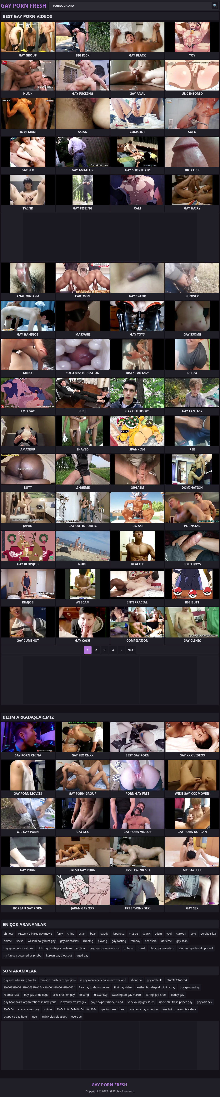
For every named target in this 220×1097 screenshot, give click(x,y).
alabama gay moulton (144, 1009)
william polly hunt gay (41, 941)
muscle (133, 933)
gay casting (119, 941)
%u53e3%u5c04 (177, 980)
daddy (104, 933)
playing (102, 941)
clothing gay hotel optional (196, 948)
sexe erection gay (64, 994)
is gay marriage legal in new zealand (103, 980)
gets (35, 1016)
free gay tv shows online (94, 987)
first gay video (123, 987)
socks (19, 941)
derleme (166, 941)
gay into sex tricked (113, 1009)
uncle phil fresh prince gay (175, 1002)
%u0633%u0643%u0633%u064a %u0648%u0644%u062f (39, 987)
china (70, 933)
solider (48, 1009)
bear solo (151, 941)
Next (131, 650)
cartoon (181, 933)
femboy (135, 941)
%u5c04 (9, 1009)
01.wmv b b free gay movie (35, 933)
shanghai (136, 980)
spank (146, 933)
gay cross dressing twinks (20, 980)
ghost (141, 948)
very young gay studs (141, 1002)
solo (193, 933)
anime (8, 941)
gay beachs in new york (104, 948)
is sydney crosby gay (73, 1002)
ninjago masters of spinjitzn (58, 980)
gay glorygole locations (18, 948)
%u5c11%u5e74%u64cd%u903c (76, 1009)
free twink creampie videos (179, 1009)
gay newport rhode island (107, 1002)
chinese (8, 933)
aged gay (82, 955)
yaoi (169, 933)
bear (93, 933)
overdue (76, 1016)
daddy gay (177, 994)
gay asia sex (204, 1002)
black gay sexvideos (162, 948)
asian (82, 933)
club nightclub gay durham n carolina (61, 948)
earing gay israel (156, 994)
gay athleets (154, 980)
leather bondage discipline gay (156, 987)
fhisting (84, 994)
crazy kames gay (28, 1009)
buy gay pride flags (36, 994)
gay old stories (69, 941)
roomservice (11, 994)
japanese (118, 933)
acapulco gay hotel (16, 1016)
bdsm (158, 933)
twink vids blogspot (54, 1016)
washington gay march (126, 994)
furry (60, 933)
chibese (128, 948)
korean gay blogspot (59, 955)
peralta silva (208, 933)
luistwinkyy (100, 994)
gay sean (182, 941)
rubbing (88, 941)
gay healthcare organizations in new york (30, 1002)
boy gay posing (189, 987)
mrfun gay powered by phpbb (22, 955)
